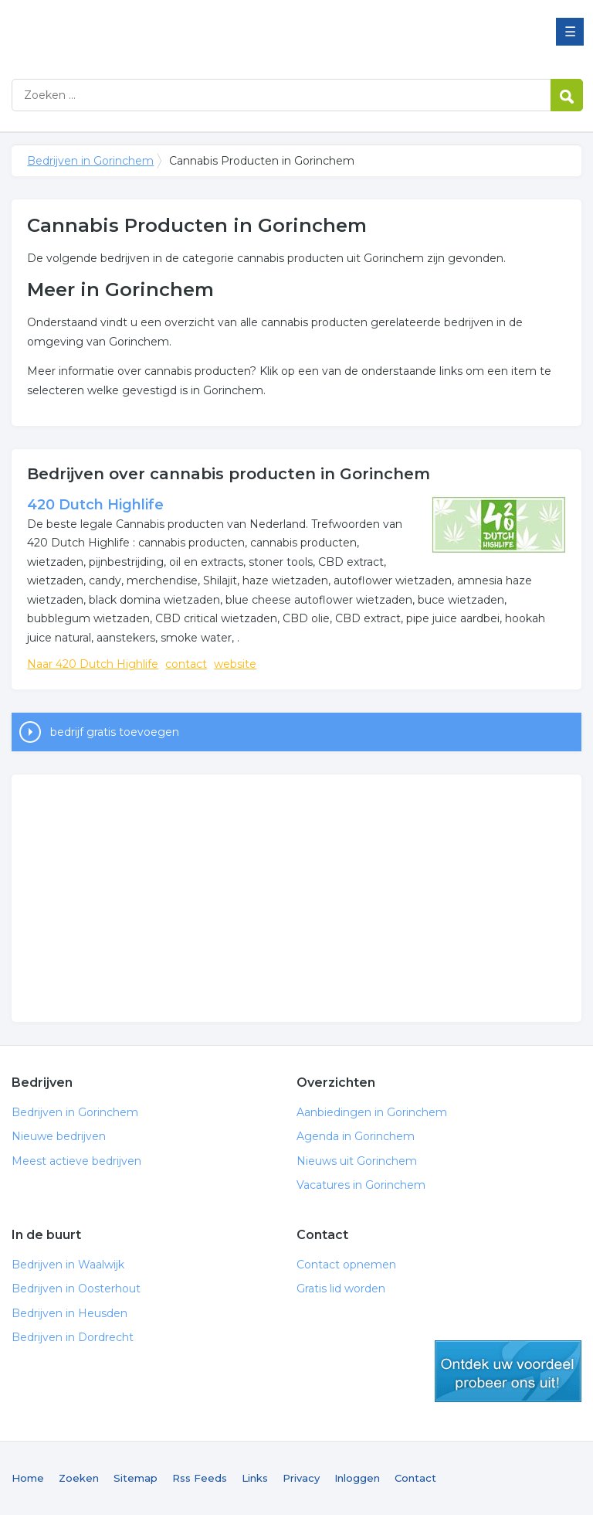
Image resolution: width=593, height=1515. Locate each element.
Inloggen (357, 1478)
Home (28, 1478)
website (235, 664)
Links (255, 1478)
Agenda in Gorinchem (355, 1136)
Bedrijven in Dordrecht (73, 1337)
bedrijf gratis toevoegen (114, 732)
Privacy (301, 1478)
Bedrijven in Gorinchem (205, 33)
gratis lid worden (508, 1371)
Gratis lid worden (340, 1288)
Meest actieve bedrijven (76, 1161)
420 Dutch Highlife (95, 504)
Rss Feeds (199, 1478)
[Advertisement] (296, 898)
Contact (415, 1478)
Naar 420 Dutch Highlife (92, 664)
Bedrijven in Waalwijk (68, 1265)
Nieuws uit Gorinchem (356, 1161)
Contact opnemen (346, 1265)
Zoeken (79, 1478)
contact (186, 664)
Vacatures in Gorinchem (360, 1185)
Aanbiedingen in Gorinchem (371, 1112)
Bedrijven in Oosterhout (76, 1288)
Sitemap (136, 1478)
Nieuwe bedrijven (59, 1136)
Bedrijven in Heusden (69, 1313)
